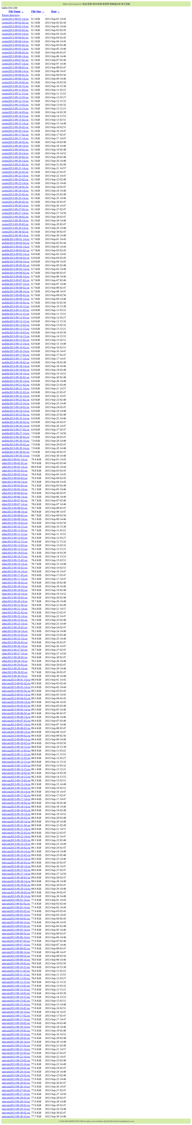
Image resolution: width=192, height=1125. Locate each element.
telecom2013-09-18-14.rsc (16, 806)
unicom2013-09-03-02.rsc (16, 911)
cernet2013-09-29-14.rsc (15, 228)
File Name (15, 11)
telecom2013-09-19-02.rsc (16, 810)
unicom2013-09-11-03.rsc (16, 970)
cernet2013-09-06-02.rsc (15, 52)
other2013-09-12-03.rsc (15, 537)
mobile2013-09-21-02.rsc (16, 384)
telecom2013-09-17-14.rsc (16, 799)
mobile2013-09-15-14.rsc (16, 343)
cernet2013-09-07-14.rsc (15, 63)
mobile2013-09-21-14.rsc (16, 388)
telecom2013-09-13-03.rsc (16, 765)
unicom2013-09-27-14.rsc (16, 1094)
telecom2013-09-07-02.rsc (16, 720)
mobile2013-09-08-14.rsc (16, 291)
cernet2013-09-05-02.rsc (15, 45)
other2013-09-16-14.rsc (15, 571)
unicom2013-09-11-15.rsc (16, 974)
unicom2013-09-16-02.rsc (16, 1008)
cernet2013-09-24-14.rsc (15, 190)
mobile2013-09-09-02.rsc (16, 295)
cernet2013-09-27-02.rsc (15, 209)
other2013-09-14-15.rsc (15, 556)
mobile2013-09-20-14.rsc (16, 381)
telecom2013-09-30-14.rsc (16, 896)
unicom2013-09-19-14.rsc (16, 1034)
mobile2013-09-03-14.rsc (16, 254)
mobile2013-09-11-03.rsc (15, 310)
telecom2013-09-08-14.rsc (16, 731)
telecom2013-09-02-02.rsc (16, 683)
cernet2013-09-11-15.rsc (15, 93)
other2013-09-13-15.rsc (15, 549)
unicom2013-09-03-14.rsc (16, 914)
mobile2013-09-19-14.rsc (16, 373)
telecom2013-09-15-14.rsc (16, 784)
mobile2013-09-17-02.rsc (16, 354)
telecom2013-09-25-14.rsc (16, 858)
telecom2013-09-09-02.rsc (16, 735)
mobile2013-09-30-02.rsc (16, 452)
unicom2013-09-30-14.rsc (16, 1116)
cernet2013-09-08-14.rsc (15, 71)
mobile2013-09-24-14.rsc (16, 410)
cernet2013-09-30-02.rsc (15, 231)
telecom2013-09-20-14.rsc (16, 821)
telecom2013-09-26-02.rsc (16, 862)
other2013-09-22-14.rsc (15, 616)
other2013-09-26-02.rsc (15, 642)
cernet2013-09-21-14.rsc (15, 168)
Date (54, 11)
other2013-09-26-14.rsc (15, 646)
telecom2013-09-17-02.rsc (16, 795)
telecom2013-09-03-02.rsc (16, 690)
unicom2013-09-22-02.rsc (16, 1053)
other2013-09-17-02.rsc (15, 575)
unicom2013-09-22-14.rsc (16, 1056)
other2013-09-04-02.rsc (15, 478)
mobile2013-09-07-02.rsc (16, 280)
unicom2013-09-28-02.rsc (16, 1097)
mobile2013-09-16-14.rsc (16, 351)
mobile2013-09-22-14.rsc (16, 396)
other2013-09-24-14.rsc (15, 631)
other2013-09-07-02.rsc (15, 500)
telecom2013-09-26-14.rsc (16, 866)
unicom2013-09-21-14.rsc (16, 1049)
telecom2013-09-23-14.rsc (16, 843)
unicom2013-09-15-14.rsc (16, 1004)
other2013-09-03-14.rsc (15, 474)
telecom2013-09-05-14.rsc (16, 709)
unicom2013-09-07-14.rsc (16, 944)
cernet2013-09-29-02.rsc (15, 224)
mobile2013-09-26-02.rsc (16, 422)
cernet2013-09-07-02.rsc (15, 60)
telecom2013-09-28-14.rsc (16, 881)
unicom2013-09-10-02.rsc (16, 963)
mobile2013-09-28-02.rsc (16, 437)
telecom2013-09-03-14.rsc (16, 694)
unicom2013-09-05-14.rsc (16, 929)
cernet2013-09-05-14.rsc (15, 48)
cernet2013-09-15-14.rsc (15, 123)
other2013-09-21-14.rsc (15, 608)
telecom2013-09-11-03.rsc (16, 750)
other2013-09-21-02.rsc (15, 605)
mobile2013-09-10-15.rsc (16, 306)
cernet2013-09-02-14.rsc (15, 26)
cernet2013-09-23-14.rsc (15, 183)
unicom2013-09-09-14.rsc (16, 959)
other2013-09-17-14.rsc (15, 578)
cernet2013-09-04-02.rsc (15, 37)
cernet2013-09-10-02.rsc (15, 82)
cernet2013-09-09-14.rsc (15, 78)
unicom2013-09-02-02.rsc (16, 903)
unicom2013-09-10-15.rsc (16, 967)
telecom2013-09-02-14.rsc (16, 687)
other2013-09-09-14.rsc (15, 519)
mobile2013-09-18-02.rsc (16, 362)
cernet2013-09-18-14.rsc (15, 145)
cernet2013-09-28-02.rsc (15, 216)
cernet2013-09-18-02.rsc (15, 142)
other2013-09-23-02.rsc (15, 619)
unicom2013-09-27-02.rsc (16, 1090)
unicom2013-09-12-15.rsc (16, 982)
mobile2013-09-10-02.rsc (16, 302)
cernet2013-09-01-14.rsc (15, 18)
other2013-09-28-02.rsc (15, 657)
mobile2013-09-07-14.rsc (16, 284)
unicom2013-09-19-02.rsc (16, 1030)
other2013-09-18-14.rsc (15, 586)
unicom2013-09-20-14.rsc (16, 1041)
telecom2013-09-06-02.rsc (16, 713)
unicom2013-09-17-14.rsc (16, 1019)
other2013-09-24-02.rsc (15, 627)
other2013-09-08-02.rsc (15, 508)
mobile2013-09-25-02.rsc (16, 414)
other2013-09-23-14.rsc (15, 623)
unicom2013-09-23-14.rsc (16, 1064)
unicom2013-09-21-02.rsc (16, 1045)
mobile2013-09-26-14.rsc (16, 425)
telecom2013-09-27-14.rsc (16, 873)
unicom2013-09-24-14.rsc (16, 1071)
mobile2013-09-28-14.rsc (16, 440)
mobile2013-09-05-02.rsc (16, 265)
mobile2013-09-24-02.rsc (16, 407)
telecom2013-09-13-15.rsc (16, 769)
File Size (36, 11)
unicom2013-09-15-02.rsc (16, 1000)
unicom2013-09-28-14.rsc (16, 1101)
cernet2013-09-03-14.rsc (15, 33)
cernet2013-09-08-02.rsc (15, 67)
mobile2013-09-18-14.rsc (16, 366)
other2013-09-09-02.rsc (15, 515)
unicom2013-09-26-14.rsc (16, 1086)
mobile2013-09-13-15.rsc (16, 328)
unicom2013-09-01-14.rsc (16, 899)
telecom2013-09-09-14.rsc (16, 739)
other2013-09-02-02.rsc (15, 463)
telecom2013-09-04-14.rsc (16, 702)
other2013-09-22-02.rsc (15, 612)
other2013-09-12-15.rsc (15, 541)
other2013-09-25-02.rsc (15, 634)
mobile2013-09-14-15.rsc (16, 336)
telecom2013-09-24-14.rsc (16, 851)
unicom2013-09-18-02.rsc (16, 1023)
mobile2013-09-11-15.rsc (15, 313)
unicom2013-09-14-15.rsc (16, 997)
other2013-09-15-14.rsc (15, 563)
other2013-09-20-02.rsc (15, 597)
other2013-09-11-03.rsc (15, 530)
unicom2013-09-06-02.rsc (16, 933)
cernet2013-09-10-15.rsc (15, 86)
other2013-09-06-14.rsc (15, 496)
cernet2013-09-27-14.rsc (15, 213)
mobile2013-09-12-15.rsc (16, 321)
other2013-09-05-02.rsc (15, 485)
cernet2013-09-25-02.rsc (15, 194)
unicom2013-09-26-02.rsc (16, 1082)
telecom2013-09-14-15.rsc (16, 776)
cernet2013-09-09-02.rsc (15, 74)
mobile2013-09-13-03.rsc (16, 325)
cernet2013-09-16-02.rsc (15, 127)
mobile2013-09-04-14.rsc (16, 261)
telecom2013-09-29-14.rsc (16, 888)
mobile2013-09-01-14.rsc (16, 239)
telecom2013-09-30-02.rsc (16, 892)
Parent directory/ (11, 15)
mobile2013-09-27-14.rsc (16, 433)
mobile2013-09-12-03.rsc (16, 317)
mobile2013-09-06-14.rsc (16, 276)
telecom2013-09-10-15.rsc (16, 746)
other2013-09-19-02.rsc (15, 590)
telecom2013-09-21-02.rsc (16, 825)
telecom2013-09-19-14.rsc (16, 814)
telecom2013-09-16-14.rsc (16, 791)
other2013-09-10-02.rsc (15, 522)
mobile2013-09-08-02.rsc (16, 287)
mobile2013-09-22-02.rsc (16, 392)
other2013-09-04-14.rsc (15, 481)
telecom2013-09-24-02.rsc (16, 847)
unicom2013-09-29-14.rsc (16, 1109)
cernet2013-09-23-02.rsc (15, 179)
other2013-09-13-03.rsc (15, 545)
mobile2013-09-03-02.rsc (16, 250)
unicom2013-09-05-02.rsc (16, 926)
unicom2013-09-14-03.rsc (16, 993)
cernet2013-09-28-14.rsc (15, 220)
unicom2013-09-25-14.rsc (16, 1079)
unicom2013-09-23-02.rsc (16, 1060)
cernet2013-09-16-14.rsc (15, 130)
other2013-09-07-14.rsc (15, 504)
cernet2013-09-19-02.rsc (15, 149)
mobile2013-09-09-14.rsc (16, 298)
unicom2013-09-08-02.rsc (16, 948)
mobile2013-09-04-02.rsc (16, 257)
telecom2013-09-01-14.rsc (16, 679)
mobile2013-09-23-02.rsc (16, 399)
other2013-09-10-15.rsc (15, 526)
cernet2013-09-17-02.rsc (15, 134)
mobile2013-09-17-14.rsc (16, 358)
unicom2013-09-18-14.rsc (16, 1026)
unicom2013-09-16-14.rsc (16, 1011)
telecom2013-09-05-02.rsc (16, 705)
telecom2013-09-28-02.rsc (16, 877)
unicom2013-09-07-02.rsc (16, 941)
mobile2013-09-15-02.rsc (16, 340)
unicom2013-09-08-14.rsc (16, 952)
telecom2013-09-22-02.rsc (16, 832)
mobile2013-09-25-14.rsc (16, 418)
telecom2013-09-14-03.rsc (16, 773)
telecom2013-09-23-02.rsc (16, 840)
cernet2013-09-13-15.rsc (15, 108)
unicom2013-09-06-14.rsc (16, 937)
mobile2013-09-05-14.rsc (16, 269)
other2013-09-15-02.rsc (15, 560)
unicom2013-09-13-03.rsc (16, 985)
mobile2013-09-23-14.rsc (16, 403)
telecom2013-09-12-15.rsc (16, 761)
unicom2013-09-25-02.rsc (16, 1075)
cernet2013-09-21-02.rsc (15, 164)
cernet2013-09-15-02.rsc (15, 119)
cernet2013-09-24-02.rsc (15, 186)
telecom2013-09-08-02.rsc (16, 728)
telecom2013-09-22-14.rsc (16, 836)
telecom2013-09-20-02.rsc (16, 817)
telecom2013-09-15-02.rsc (16, 780)
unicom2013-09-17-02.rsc (16, 1015)
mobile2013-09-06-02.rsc (16, 272)
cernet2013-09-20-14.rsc (15, 160)
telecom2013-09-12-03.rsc (16, 758)
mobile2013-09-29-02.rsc (16, 444)
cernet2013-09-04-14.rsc (15, 41)
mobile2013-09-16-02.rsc (16, 347)
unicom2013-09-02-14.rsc (16, 907)
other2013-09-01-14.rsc (15, 459)
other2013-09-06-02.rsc (15, 493)
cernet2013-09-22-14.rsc (15, 175)
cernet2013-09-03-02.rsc (15, 30)
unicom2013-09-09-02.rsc (16, 955)
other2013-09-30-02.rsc (15, 672)
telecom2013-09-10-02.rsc (16, 743)
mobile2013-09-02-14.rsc (16, 246)
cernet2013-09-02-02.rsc (15, 22)
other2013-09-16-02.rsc (15, 567)
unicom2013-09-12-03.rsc (16, 978)
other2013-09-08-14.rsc (15, 511)
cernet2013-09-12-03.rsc (15, 97)
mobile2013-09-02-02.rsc (16, 242)
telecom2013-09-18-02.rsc (16, 802)
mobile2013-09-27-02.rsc (16, 429)
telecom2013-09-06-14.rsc (16, 717)
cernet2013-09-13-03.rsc (15, 104)
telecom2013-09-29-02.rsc (16, 885)
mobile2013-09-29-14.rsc (16, 448)
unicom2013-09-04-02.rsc (16, 918)
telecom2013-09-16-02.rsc (16, 787)
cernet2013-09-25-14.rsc (15, 198)
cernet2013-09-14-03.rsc (15, 112)
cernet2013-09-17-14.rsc (15, 138)
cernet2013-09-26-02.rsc (15, 201)
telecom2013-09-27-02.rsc (16, 870)
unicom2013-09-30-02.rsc (16, 1112)
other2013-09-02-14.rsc (15, 466)
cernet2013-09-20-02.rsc (15, 157)
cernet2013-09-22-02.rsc (15, 172)
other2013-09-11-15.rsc (15, 534)
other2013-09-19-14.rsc (15, 593)
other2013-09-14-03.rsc (15, 552)
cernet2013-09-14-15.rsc (15, 116)
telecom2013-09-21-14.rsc (16, 829)
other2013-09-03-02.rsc (15, 470)
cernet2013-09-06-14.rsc (15, 56)
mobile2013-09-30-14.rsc (16, 455)
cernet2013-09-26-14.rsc (15, 205)
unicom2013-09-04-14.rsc (16, 922)
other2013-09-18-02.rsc (15, 582)
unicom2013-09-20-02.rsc (16, 1038)
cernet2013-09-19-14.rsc (15, 153)
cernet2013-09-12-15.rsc (15, 101)
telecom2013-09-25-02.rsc (16, 855)
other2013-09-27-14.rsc (15, 653)
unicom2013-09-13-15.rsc (16, 989)
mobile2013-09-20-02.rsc (16, 377)
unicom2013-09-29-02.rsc (16, 1105)
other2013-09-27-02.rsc (15, 649)
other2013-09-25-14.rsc (15, 638)
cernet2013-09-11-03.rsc (15, 89)
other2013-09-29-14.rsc (15, 668)
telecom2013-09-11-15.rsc (16, 754)
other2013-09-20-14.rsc (15, 601)
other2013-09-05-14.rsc (15, 489)
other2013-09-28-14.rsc (15, 661)
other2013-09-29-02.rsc (15, 664)
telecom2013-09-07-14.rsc (16, 724)
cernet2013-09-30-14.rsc (15, 235)
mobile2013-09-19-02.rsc (16, 369)
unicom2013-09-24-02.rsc (16, 1067)
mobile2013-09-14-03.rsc (16, 332)
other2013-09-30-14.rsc (15, 675)
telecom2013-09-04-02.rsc (16, 698)
